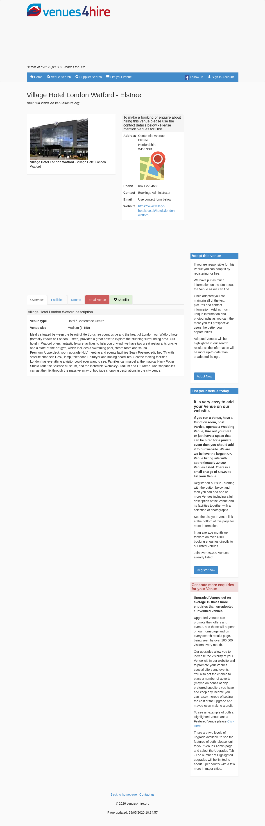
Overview (36, 300)
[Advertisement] (185, 33)
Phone (128, 186)
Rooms (76, 300)
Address (129, 136)
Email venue (97, 300)
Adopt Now (204, 376)
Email (127, 199)
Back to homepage (124, 794)
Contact (129, 192)
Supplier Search (88, 77)
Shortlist (121, 300)
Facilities (57, 300)
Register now (206, 570)
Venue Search (59, 77)
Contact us (146, 794)
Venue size (38, 327)
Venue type (38, 321)
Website (129, 206)
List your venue (119, 77)
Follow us (194, 77)
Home (36, 77)
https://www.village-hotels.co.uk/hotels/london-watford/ (157, 210)
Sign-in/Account (221, 77)
